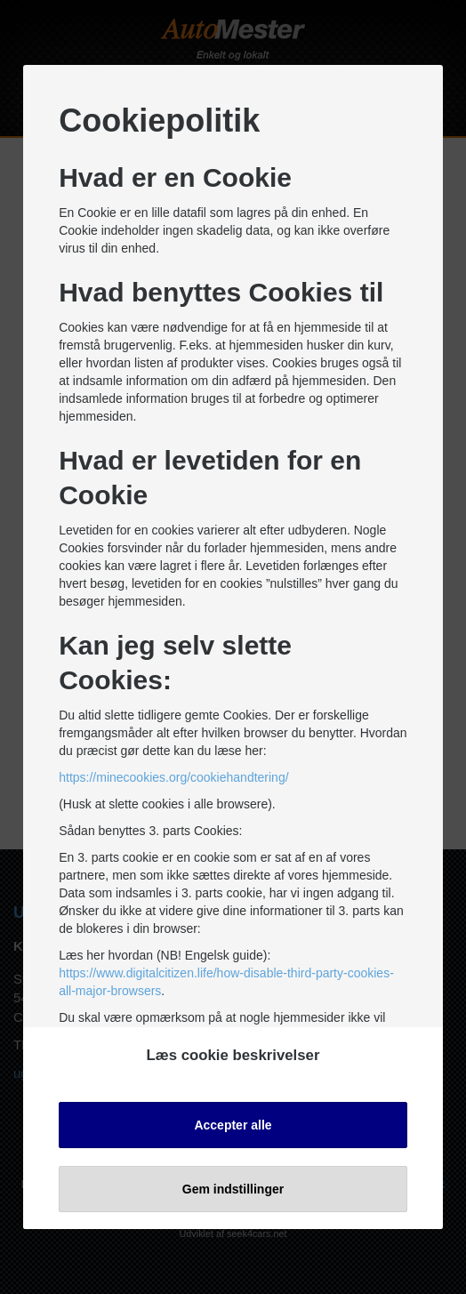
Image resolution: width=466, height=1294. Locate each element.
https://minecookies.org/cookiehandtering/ (173, 777)
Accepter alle (232, 1124)
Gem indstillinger (233, 1188)
